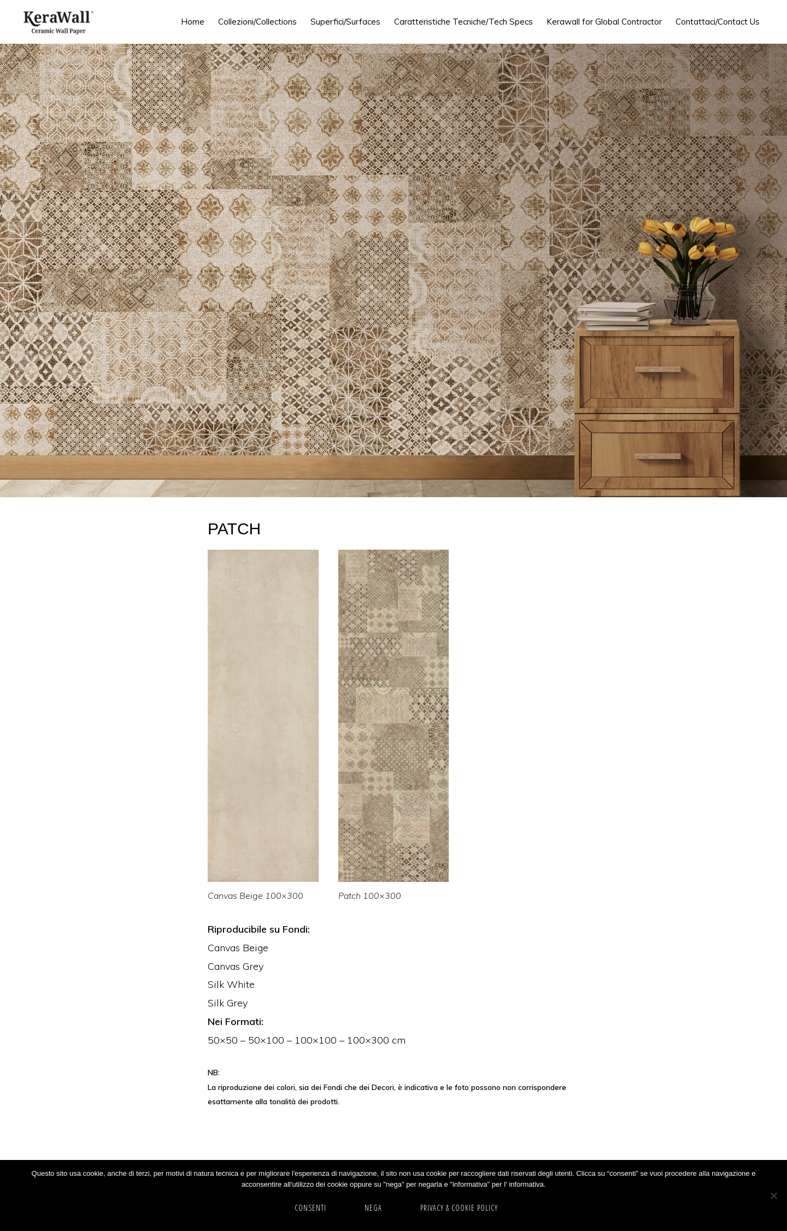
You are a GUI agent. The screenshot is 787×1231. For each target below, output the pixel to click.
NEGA (373, 1208)
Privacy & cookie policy (459, 1208)
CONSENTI (310, 1208)
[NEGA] (773, 1195)
